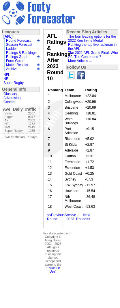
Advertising (11, 98)
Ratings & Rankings (21, 53)
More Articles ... (80, 61)
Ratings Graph (17, 57)
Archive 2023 (70, 217)
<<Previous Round (56, 217)
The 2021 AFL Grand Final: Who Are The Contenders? (93, 55)
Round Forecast (18, 41)
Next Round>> (83, 217)
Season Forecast (19, 45)
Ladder (11, 49)
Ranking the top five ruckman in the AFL (92, 47)
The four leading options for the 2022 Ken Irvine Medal (92, 38)
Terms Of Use (53, 269)
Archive (12, 69)
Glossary (10, 94)
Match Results (17, 65)
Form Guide (15, 61)
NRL (6, 79)
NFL (6, 75)
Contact (9, 102)
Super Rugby (13, 83)
